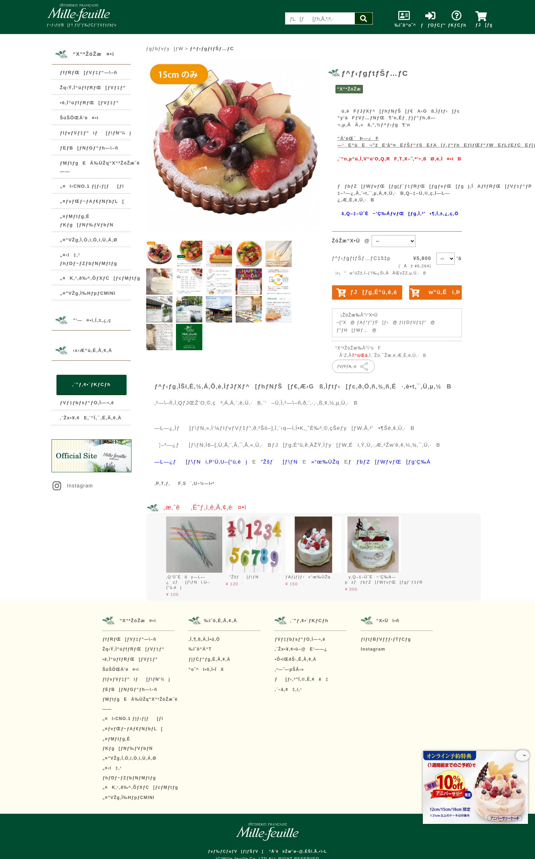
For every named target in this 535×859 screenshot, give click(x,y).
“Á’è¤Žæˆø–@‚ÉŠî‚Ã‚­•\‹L (298, 851)
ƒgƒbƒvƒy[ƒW (164, 48)
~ (522, 755)
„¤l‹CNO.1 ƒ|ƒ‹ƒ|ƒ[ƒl (92, 186)
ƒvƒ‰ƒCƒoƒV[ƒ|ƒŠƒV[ (236, 851)
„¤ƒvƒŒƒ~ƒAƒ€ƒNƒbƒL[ (92, 201)
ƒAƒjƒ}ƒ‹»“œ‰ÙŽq (308, 577)
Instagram (72, 485)
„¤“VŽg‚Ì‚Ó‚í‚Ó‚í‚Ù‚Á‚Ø (88, 239)
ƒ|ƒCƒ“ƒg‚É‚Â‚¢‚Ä (210, 659)
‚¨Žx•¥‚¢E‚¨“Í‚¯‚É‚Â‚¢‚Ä (91, 417)
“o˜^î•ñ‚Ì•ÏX (206, 669)
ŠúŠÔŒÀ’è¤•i (79, 117)
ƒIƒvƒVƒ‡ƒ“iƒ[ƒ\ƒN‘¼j (95, 132)
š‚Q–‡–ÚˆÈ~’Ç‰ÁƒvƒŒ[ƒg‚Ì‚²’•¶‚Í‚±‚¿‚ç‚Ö (398, 213)
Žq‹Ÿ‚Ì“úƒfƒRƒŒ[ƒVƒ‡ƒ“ (93, 87)
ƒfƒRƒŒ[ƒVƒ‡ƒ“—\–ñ (88, 72)
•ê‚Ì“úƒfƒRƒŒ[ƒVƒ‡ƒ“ (89, 102)
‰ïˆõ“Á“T (200, 649)
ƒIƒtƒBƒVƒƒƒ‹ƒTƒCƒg (386, 639)
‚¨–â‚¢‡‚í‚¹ (288, 689)
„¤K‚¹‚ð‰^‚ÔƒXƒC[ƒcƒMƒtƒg (100, 278)
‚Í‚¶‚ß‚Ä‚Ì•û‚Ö (204, 639)
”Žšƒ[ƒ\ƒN (242, 577)
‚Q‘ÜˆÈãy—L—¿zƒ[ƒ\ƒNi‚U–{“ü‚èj (188, 582)
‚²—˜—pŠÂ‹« (289, 669)
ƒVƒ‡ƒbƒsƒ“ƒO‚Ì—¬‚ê (87, 402)
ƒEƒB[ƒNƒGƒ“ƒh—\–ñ (89, 148)
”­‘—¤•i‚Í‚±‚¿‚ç (92, 320)
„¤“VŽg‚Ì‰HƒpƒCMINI (88, 293)
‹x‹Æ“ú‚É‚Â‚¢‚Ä (92, 350)
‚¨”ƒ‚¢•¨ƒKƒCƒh (91, 384)
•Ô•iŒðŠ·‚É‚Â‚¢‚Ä (295, 659)
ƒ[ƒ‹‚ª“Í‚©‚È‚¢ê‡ (301, 679)
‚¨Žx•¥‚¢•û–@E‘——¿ (301, 649)
